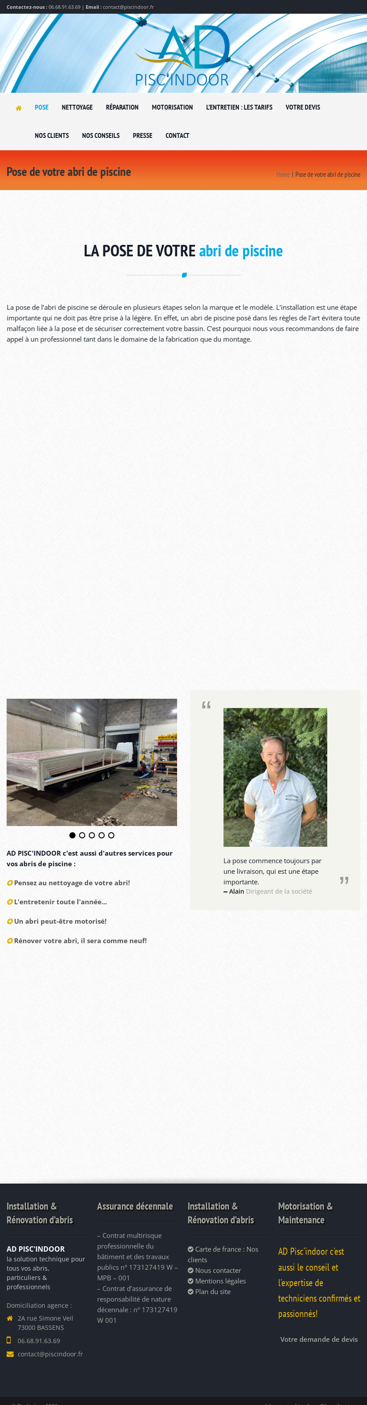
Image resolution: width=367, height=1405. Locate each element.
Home (283, 174)
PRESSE (142, 135)
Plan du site (209, 1290)
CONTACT (177, 135)
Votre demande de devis (319, 1337)
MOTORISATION (172, 107)
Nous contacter (214, 1268)
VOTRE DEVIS (303, 107)
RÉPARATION (122, 107)
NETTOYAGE (77, 107)
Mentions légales (217, 1279)
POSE (42, 107)
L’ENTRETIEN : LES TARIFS (239, 107)
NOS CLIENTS (52, 135)
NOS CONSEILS (101, 135)
